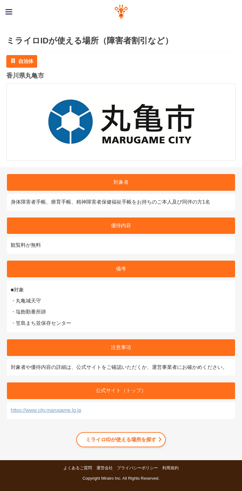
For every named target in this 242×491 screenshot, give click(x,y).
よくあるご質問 (77, 468)
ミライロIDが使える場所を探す (121, 439)
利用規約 (170, 468)
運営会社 (104, 468)
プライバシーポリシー (137, 468)
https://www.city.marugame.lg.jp (46, 410)
